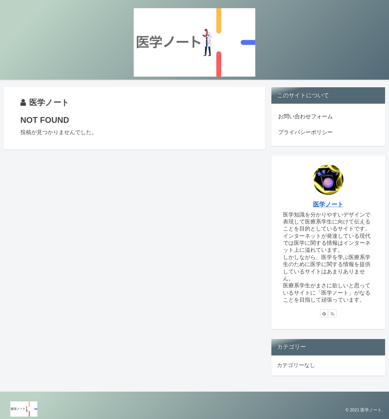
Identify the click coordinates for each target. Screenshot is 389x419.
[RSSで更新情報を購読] (332, 313)
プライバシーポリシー (305, 132)
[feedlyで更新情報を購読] (324, 313)
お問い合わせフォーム (305, 116)
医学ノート (328, 204)
